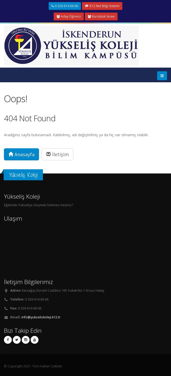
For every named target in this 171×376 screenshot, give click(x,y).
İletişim (57, 154)
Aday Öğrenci (69, 16)
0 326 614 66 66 (65, 6)
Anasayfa (21, 154)
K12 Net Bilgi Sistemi (102, 6)
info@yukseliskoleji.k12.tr (40, 317)
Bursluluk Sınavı (101, 16)
